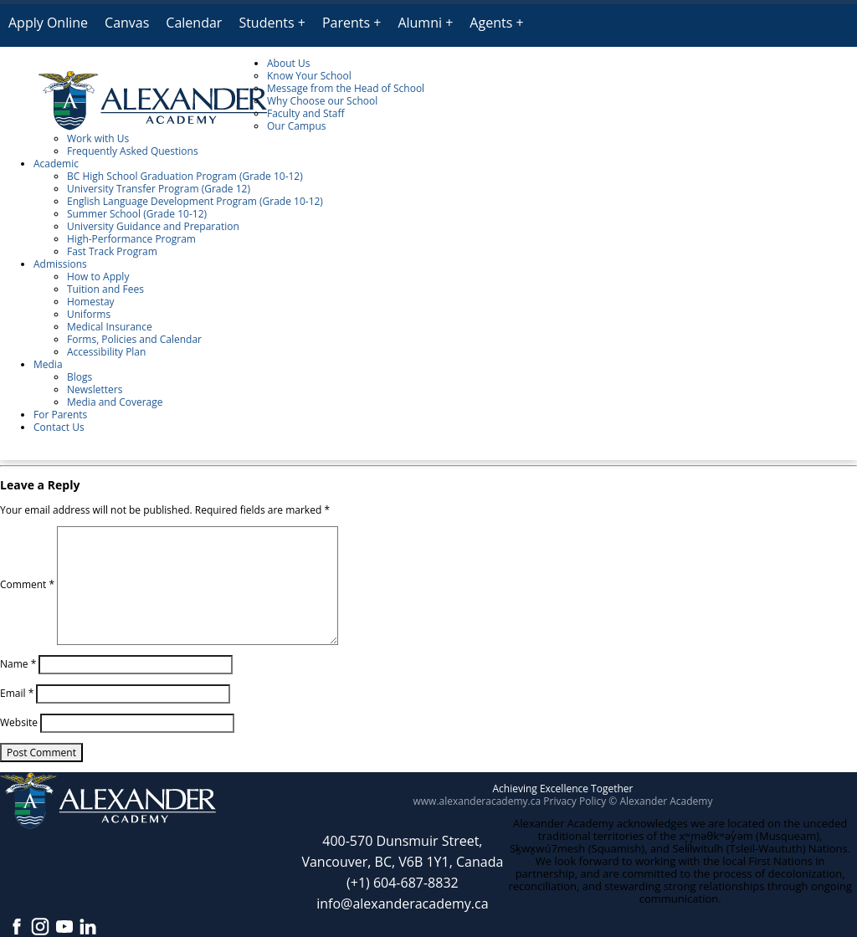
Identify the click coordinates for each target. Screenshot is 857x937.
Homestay (91, 301)
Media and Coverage (115, 402)
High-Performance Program (131, 239)
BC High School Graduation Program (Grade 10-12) (185, 176)
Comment (27, 584)
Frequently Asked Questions (132, 151)
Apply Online (48, 22)
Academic (56, 163)
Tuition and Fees (105, 289)
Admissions (60, 264)
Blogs (79, 377)
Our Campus (296, 126)
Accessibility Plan (106, 352)
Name (18, 664)
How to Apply (98, 276)
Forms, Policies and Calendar (134, 339)
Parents (346, 22)
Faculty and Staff (306, 113)
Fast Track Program (112, 251)
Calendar (194, 22)
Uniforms (88, 314)
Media (48, 364)
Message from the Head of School (345, 88)
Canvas (127, 22)
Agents (491, 22)
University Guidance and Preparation (153, 226)
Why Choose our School (322, 101)
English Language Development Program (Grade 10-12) (195, 201)
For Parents (60, 414)
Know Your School (309, 76)
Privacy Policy (574, 801)
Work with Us (98, 138)
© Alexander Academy (660, 801)
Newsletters (94, 389)
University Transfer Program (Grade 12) (158, 189)
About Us (288, 63)
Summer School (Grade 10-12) (137, 214)
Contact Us (59, 427)
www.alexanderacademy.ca (477, 801)
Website (19, 722)
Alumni (420, 22)
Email (16, 693)
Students (266, 22)
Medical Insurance (109, 327)
